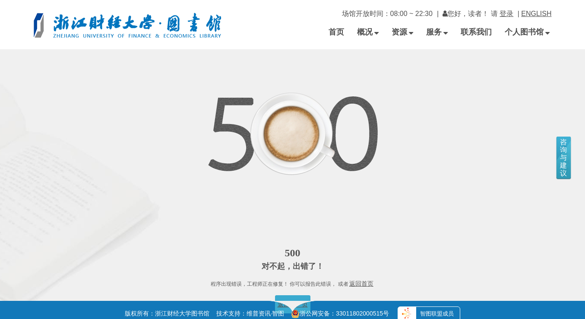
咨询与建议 (563, 157)
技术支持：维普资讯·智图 (250, 313)
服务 (437, 32)
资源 (402, 32)
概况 (368, 32)
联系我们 (476, 32)
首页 (336, 32)
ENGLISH (536, 13)
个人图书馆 (527, 32)
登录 (506, 13)
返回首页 (361, 283)
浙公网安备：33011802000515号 (340, 313)
